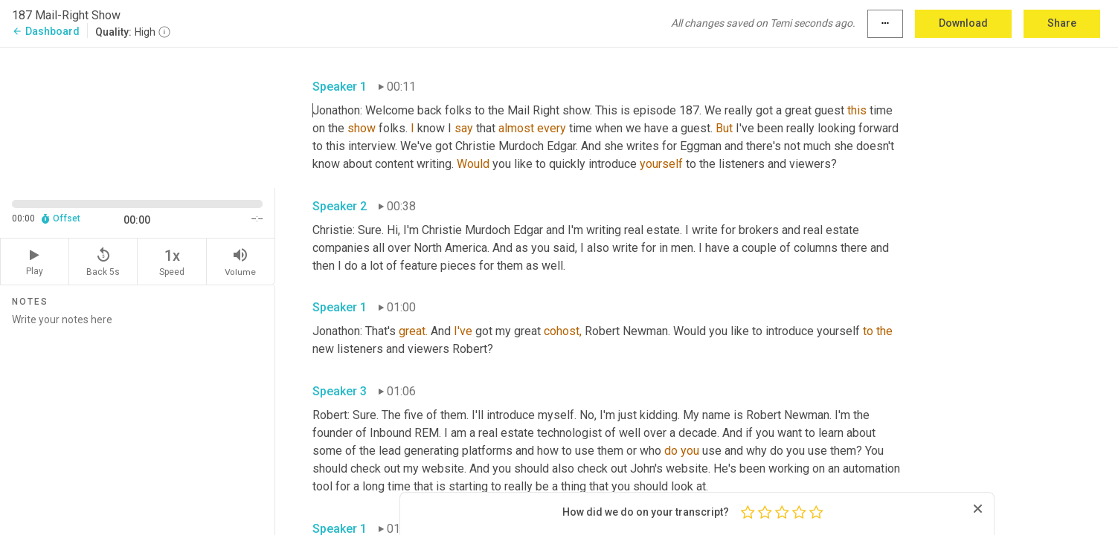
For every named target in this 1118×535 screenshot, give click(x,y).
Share (1061, 23)
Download (963, 23)
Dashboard (46, 31)
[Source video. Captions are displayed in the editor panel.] (137, 116)
